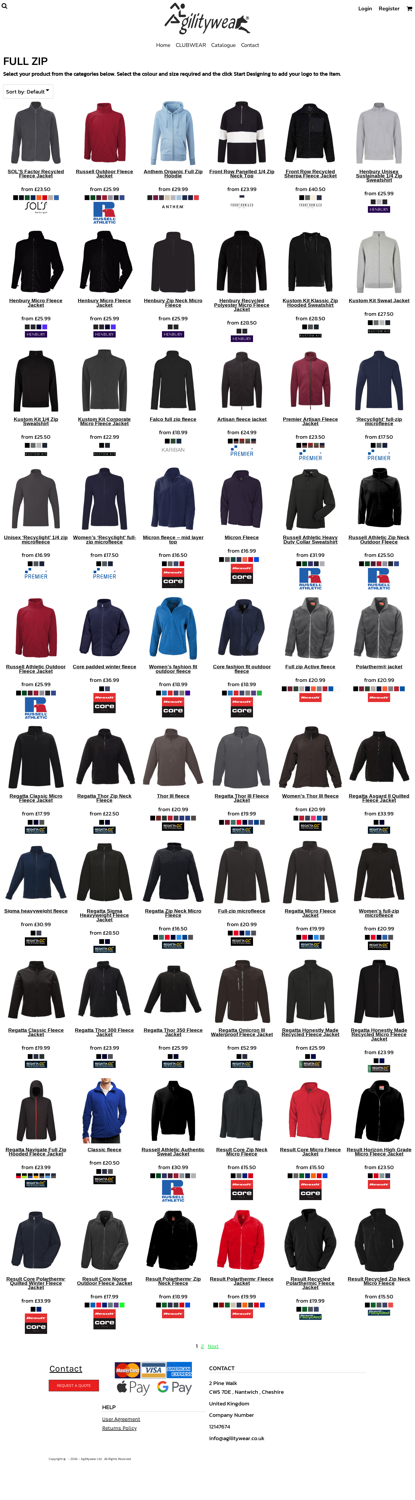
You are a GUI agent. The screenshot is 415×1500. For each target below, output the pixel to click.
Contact (65, 1368)
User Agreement (121, 1419)
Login (365, 8)
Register (389, 8)
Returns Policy (119, 1428)
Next (213, 1346)
